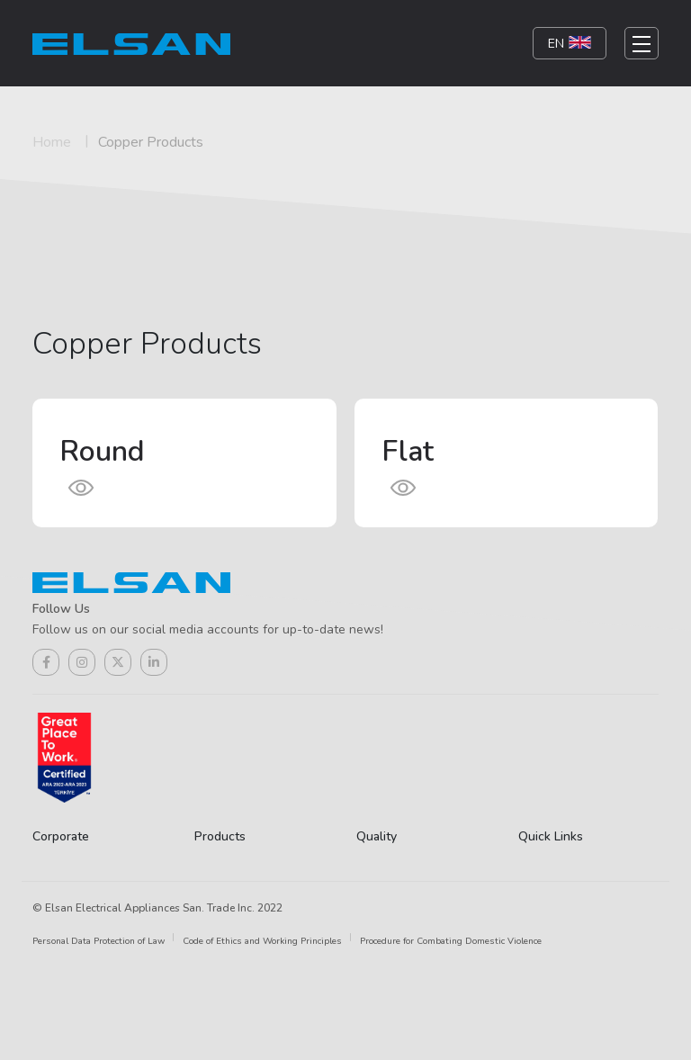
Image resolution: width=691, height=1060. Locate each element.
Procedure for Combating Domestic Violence (451, 941)
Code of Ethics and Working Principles (262, 941)
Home (51, 142)
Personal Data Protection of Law (98, 941)
